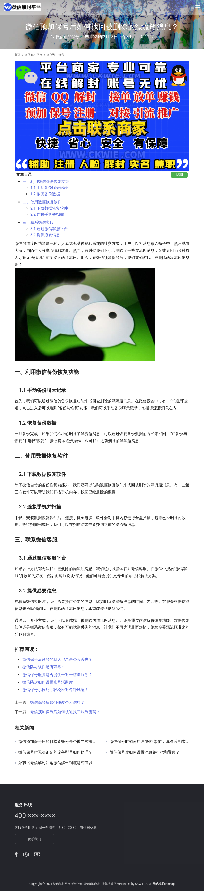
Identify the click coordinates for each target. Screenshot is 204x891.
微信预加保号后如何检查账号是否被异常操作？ (58, 741)
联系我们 (34, 839)
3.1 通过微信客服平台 (49, 228)
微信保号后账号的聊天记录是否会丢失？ (57, 659)
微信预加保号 (67, 36)
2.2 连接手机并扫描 (47, 214)
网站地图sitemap (164, 884)
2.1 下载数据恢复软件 (49, 208)
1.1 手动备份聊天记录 (49, 187)
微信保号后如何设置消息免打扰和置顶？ (144, 752)
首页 (17, 55)
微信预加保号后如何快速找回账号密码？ (65, 712)
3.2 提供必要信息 (45, 234)
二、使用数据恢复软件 (42, 202)
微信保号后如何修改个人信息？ (57, 702)
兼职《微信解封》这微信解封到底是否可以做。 (58, 763)
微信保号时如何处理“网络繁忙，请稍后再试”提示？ (149, 741)
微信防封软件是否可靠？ (43, 667)
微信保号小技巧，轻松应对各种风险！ (55, 689)
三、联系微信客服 (38, 222)
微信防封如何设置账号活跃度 (47, 682)
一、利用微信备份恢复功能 (46, 181)
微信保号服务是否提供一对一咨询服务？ (57, 674)
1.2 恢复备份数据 (45, 194)
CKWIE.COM (143, 884)
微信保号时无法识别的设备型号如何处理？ (55, 752)
